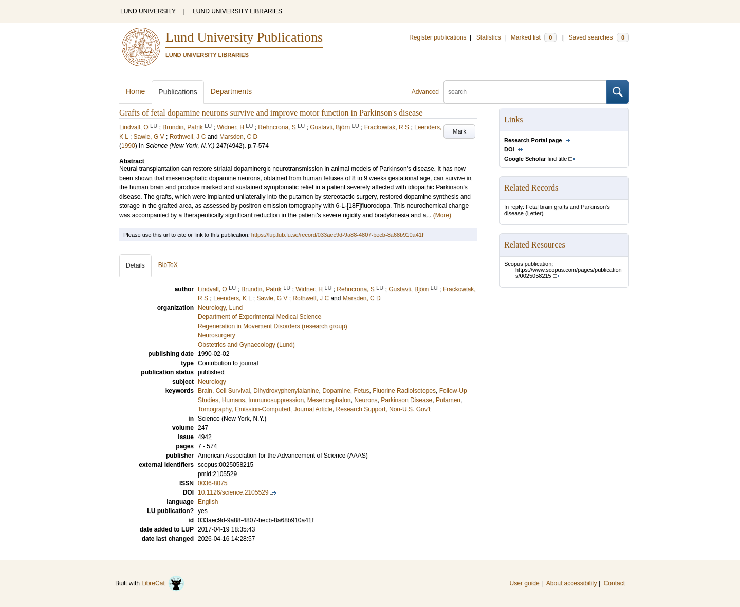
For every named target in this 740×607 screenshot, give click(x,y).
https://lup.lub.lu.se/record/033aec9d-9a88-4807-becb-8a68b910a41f (337, 235)
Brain (205, 390)
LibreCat (162, 583)
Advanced (425, 92)
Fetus (361, 390)
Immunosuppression (276, 400)
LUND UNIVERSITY (148, 11)
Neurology (212, 381)
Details (135, 265)
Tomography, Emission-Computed (244, 409)
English (208, 501)
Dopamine (336, 390)
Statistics (488, 37)
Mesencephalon (329, 400)
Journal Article (313, 409)
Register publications (437, 37)
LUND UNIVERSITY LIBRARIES (237, 11)
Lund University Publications (244, 37)
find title (535, 159)
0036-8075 (212, 483)
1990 (128, 145)
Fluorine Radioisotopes (404, 390)
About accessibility (571, 583)
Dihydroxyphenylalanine (286, 390)
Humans (233, 400)
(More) (442, 215)
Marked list (534, 37)
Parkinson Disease (406, 400)
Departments (231, 91)
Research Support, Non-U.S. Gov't (383, 409)
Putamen (448, 400)
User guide (525, 583)
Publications (177, 92)
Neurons (365, 400)
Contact (614, 583)
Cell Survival (233, 390)
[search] (525, 92)
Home (135, 91)
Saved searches (598, 37)
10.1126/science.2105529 (233, 492)
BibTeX (168, 265)
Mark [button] (460, 131)
